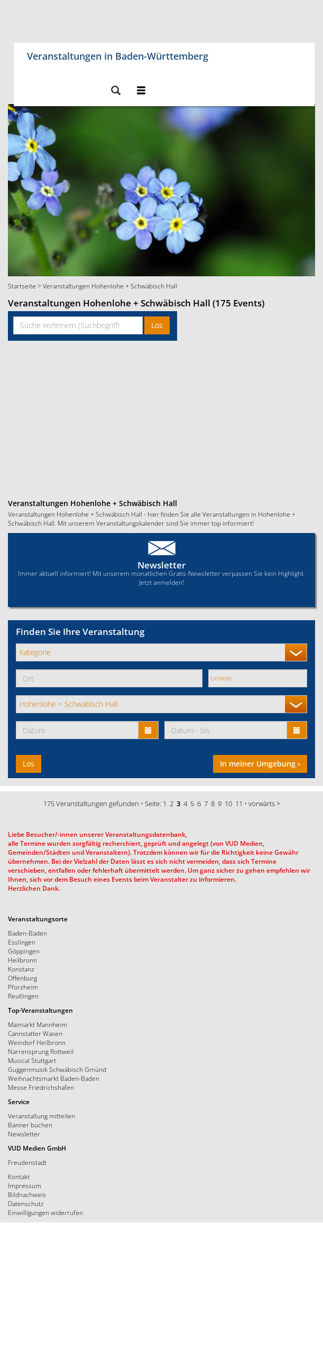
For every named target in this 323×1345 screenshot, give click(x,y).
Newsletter (161, 565)
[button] (115, 91)
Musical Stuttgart (32, 1060)
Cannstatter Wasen (35, 1033)
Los (157, 325)
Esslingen (21, 942)
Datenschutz (26, 1203)
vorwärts (261, 803)
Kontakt (19, 1176)
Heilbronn (22, 960)
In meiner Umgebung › (260, 764)
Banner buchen (30, 1124)
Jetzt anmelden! (161, 582)
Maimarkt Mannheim (37, 1024)
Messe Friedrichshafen (41, 1087)
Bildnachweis (27, 1194)
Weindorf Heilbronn (37, 1042)
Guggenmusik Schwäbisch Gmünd (57, 1069)
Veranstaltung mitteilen (41, 1116)
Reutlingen (23, 996)
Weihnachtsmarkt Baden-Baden (53, 1078)
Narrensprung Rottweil (40, 1051)
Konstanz (21, 969)
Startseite (22, 286)
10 (228, 803)
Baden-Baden (27, 933)
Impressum (24, 1185)
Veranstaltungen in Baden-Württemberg (117, 54)
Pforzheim (23, 987)
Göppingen (24, 951)
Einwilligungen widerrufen (45, 1212)
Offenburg (22, 978)
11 (239, 803)
